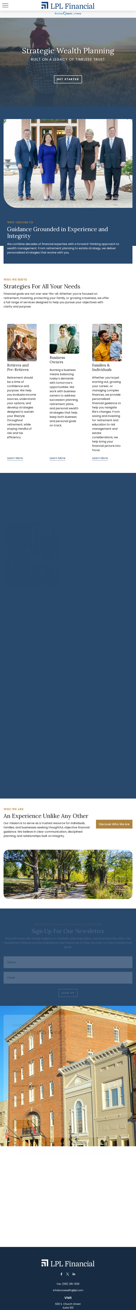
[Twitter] (67, 1274)
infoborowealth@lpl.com (68, 1290)
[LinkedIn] (74, 1274)
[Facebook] (61, 1274)
